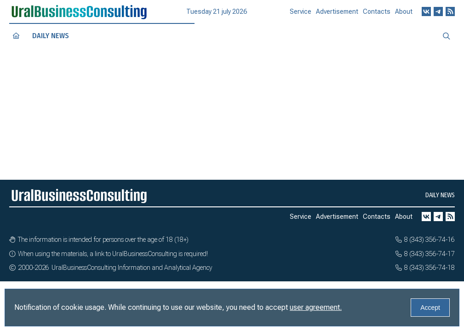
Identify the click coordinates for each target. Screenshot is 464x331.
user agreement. (316, 307)
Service (300, 15)
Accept (430, 307)
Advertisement (337, 15)
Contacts (376, 14)
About (403, 13)
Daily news (50, 36)
